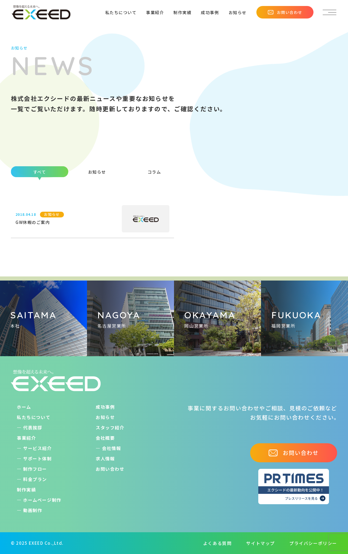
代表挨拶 (32, 427)
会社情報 (111, 448)
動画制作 (32, 510)
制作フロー (35, 469)
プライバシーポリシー (313, 543)
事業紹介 (155, 12)
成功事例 (210, 12)
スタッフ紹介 (110, 427)
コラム (154, 172)
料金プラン (35, 479)
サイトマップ (260, 543)
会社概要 (105, 438)
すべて (39, 172)
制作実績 (182, 12)
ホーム (24, 407)
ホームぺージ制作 (42, 500)
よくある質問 (217, 543)
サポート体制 (37, 458)
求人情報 (105, 458)
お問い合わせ (285, 12)
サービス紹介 (37, 448)
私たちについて (121, 12)
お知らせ (238, 12)
